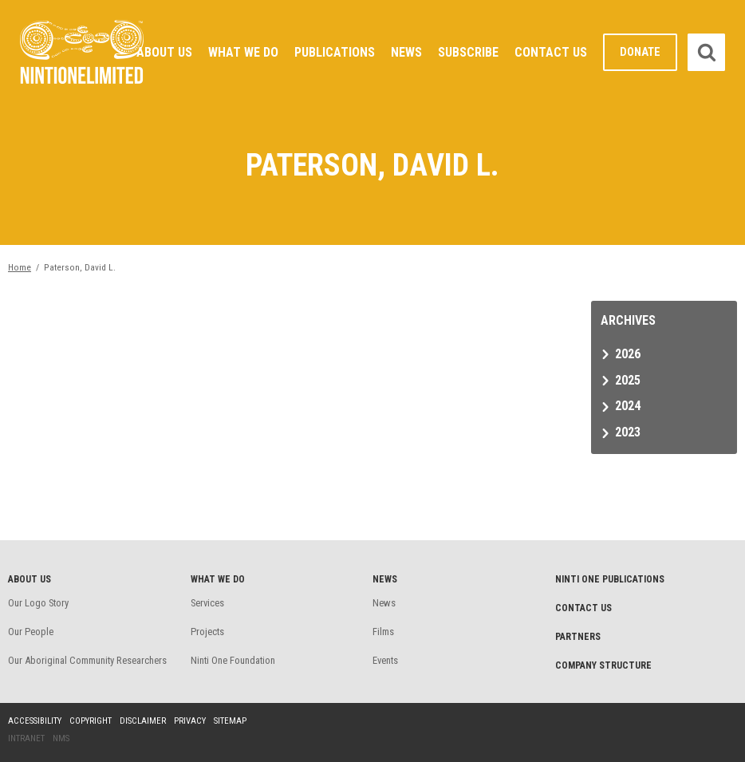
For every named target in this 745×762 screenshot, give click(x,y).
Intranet (26, 738)
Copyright (90, 721)
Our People (30, 632)
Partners (578, 636)
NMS (61, 738)
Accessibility (34, 721)
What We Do (243, 52)
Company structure (603, 665)
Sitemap (230, 721)
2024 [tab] (628, 405)
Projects (207, 632)
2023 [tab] (628, 432)
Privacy (190, 721)
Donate (640, 52)
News (406, 52)
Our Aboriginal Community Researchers (87, 660)
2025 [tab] (628, 380)
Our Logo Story (38, 603)
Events (385, 660)
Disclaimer (143, 721)
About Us (164, 52)
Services (207, 603)
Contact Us (550, 52)
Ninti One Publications (609, 579)
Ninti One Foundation (233, 660)
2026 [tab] (628, 353)
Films (383, 632)
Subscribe (468, 52)
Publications (334, 52)
